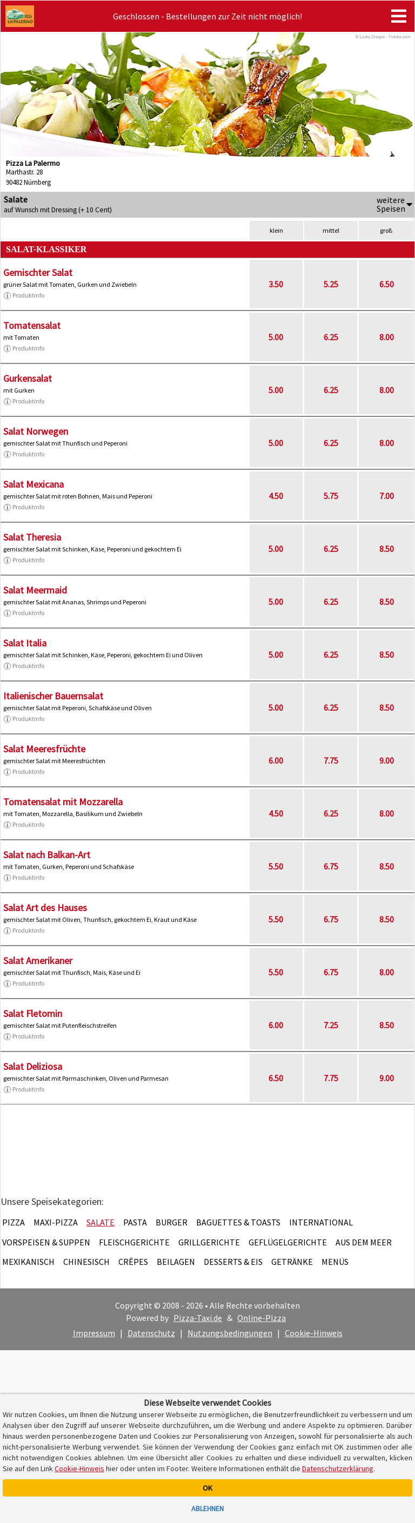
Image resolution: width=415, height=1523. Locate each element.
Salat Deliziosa (32, 1066)
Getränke (292, 1261)
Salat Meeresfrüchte (44, 749)
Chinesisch (86, 1261)
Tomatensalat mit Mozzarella (63, 802)
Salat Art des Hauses (45, 907)
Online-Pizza (261, 1317)
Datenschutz (151, 1332)
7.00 (386, 495)
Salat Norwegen (35, 431)
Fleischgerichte (134, 1242)
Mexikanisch (28, 1261)
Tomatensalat (32, 325)
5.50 (276, 866)
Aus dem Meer (364, 1242)
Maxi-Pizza (56, 1222)
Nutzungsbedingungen (230, 1332)
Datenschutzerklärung (337, 1468)
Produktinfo (23, 295)
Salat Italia (24, 643)
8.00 (386, 337)
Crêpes (133, 1261)
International (321, 1222)
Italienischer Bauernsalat (53, 696)
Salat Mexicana (33, 484)
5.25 (331, 284)
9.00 (386, 760)
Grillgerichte (209, 1242)
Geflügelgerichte (288, 1242)
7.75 (331, 760)
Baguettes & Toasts (238, 1222)
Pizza (13, 1222)
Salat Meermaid (35, 590)
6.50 (386, 284)
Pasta (135, 1222)
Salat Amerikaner (37, 960)
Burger (172, 1222)
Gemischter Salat (37, 272)
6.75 (331, 866)
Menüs (335, 1261)
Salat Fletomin (32, 1013)
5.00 (276, 337)
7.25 (331, 1025)
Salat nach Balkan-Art (46, 854)
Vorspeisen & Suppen (46, 1242)
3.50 (276, 284)
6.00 (276, 760)
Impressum (94, 1332)
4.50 (276, 495)
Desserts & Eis (233, 1261)
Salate (100, 1222)
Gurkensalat (27, 378)
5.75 (331, 495)
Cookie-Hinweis (314, 1332)
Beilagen (176, 1261)
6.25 (331, 337)
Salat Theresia (32, 537)
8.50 (386, 548)
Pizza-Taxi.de (197, 1317)
